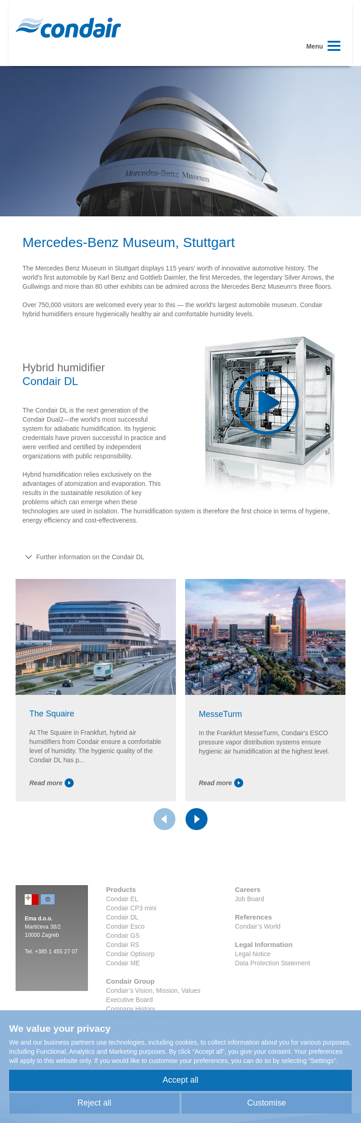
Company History (130, 1009)
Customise (266, 1102)
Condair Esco (125, 926)
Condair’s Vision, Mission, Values (153, 990)
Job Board (249, 899)
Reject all (94, 1102)
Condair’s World (258, 926)
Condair (68, 27)
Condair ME (123, 963)
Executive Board (129, 999)
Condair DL (122, 917)
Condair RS (122, 944)
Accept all (180, 1079)
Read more (51, 782)
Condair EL (122, 899)
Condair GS (123, 935)
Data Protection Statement (272, 963)
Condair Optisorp (130, 954)
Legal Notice (253, 954)
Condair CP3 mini (131, 908)
